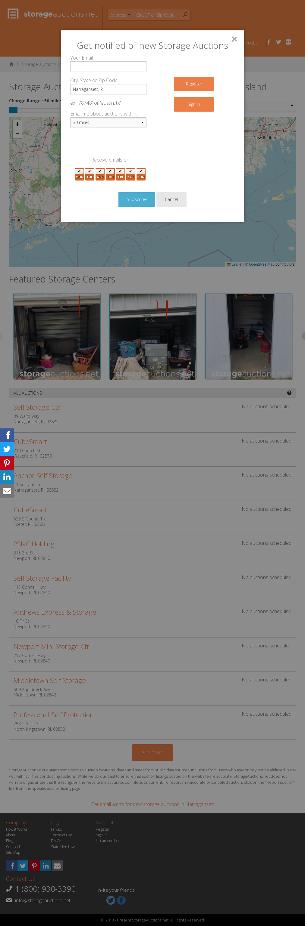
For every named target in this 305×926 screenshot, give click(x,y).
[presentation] (116, 144)
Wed (100, 174)
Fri (120, 174)
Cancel (171, 199)
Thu (110, 174)
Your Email (81, 57)
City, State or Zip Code (94, 80)
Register (194, 84)
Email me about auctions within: (103, 113)
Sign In (194, 104)
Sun (141, 174)
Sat (131, 174)
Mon (79, 174)
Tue (89, 174)
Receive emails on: (110, 159)
